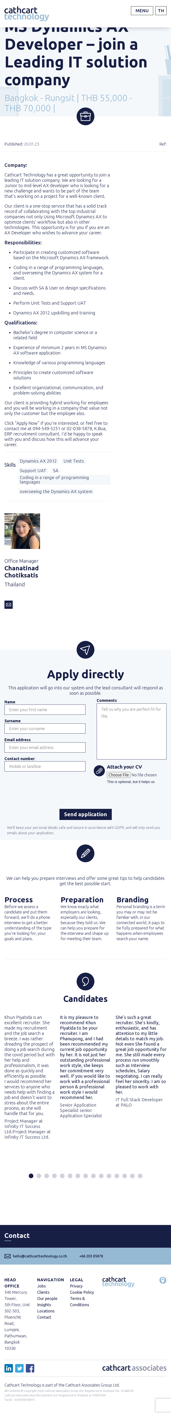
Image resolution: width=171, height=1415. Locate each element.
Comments (107, 700)
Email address (17, 739)
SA (55, 470)
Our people (47, 1298)
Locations (46, 1311)
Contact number (19, 758)
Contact (44, 1317)
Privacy (76, 1286)
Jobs (41, 1286)
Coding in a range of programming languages (54, 479)
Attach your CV (124, 767)
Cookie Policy (82, 1292)
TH (161, 10)
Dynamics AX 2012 (38, 461)
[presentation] (38, 784)
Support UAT (33, 470)
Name (9, 701)
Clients (43, 1292)
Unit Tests (73, 461)
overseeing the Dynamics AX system (56, 491)
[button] (31, 1176)
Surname (12, 720)
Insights (44, 1304)
